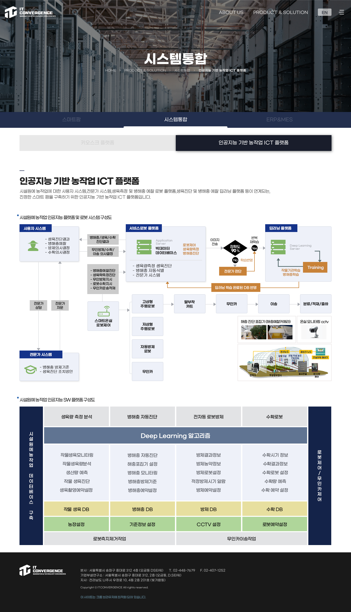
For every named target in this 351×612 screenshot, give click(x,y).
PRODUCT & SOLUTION (280, 12)
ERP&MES (279, 120)
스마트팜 (71, 120)
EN (325, 12)
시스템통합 (175, 120)
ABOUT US (231, 12)
